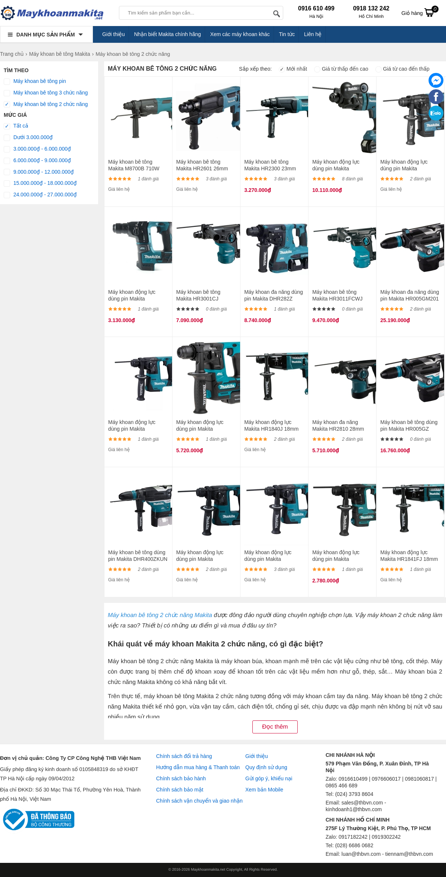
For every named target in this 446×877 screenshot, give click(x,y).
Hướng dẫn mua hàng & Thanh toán (198, 767)
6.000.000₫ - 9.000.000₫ (37, 160)
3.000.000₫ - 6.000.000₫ (37, 149)
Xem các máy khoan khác (239, 34)
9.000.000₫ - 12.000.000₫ (39, 172)
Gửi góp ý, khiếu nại (268, 778)
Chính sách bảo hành (181, 778)
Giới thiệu (113, 34)
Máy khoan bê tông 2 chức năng (46, 104)
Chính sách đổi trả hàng (184, 756)
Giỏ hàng (420, 12)
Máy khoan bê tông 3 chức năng (46, 93)
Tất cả (16, 126)
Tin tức (287, 34)
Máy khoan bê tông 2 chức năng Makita (160, 615)
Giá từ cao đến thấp (402, 69)
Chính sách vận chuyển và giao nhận (199, 801)
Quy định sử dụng (266, 767)
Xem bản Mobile (264, 790)
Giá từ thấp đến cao (341, 69)
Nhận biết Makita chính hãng (167, 34)
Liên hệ (312, 34)
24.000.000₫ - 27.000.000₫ (40, 195)
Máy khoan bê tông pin (35, 81)
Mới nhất (293, 69)
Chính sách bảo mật (179, 790)
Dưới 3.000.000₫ (28, 137)
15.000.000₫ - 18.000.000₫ (40, 183)
